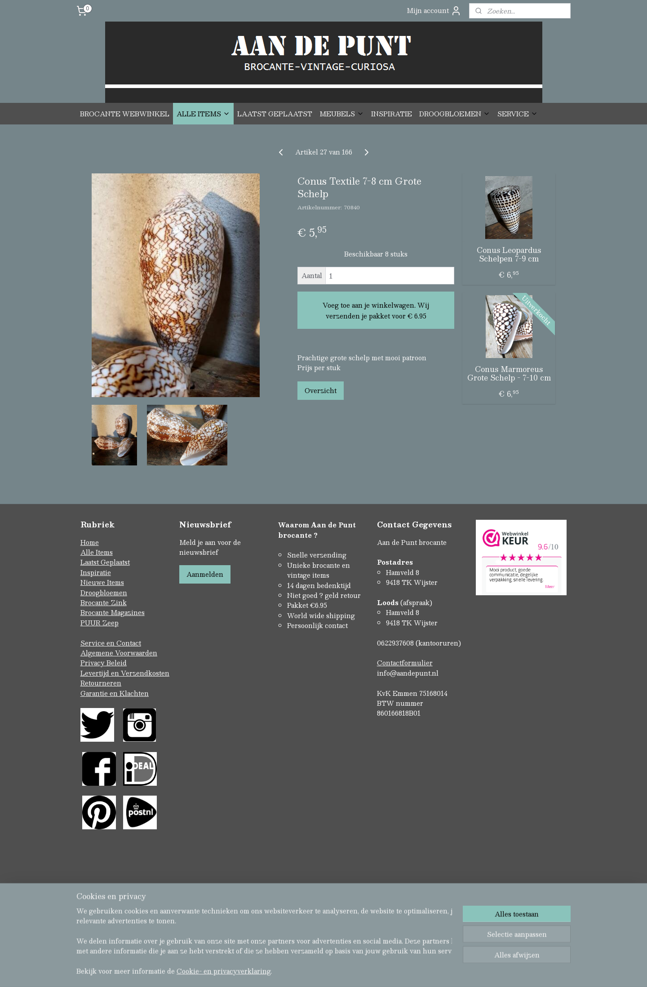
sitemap (287, 941)
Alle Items (96, 552)
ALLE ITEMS (203, 113)
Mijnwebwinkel (418, 941)
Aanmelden (204, 574)
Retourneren (100, 682)
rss (305, 941)
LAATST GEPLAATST (274, 113)
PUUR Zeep (99, 622)
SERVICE (517, 113)
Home (89, 542)
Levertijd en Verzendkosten (124, 673)
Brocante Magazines (112, 612)
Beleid (116, 662)
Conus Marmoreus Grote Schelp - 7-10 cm (509, 373)
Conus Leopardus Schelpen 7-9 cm (509, 254)
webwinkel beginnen (338, 941)
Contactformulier (405, 662)
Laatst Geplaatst (105, 562)
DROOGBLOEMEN (454, 113)
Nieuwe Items (102, 582)
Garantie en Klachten (114, 693)
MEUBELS (341, 113)
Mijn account (434, 10)
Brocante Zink (103, 602)
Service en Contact (110, 642)
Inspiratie (95, 572)
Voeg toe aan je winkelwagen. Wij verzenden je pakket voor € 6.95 (376, 310)
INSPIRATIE (391, 113)
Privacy (93, 662)
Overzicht (321, 390)
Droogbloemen (103, 592)
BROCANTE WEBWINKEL (124, 113)
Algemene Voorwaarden (118, 652)
